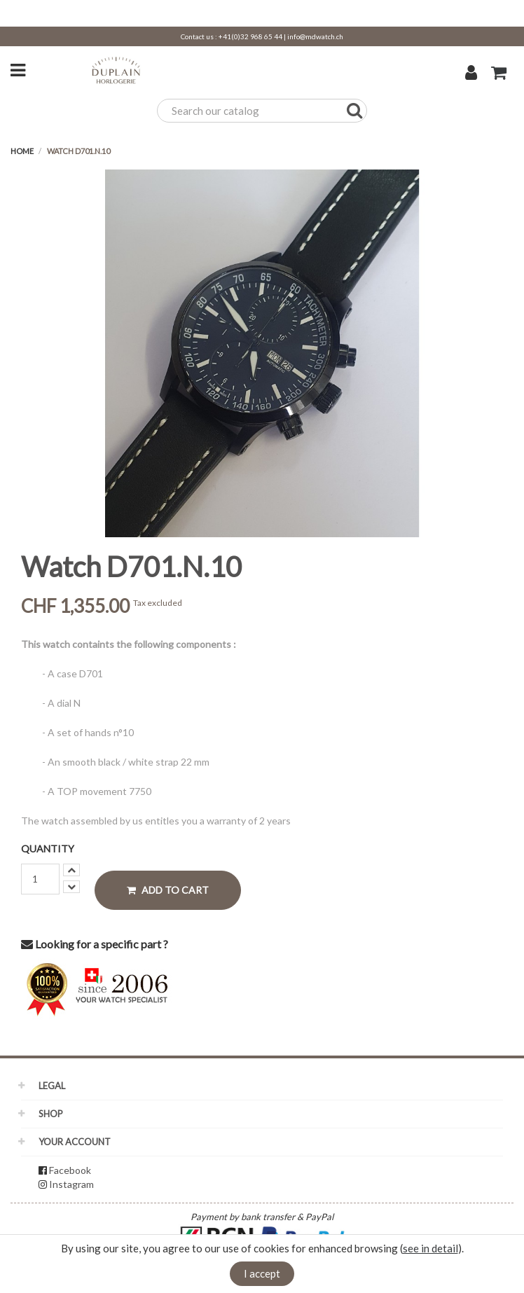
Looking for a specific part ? (94, 943)
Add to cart (168, 890)
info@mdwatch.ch (315, 36)
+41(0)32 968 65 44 (250, 36)
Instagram (71, 1184)
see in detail (430, 1248)
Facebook (70, 1170)
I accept (262, 1273)
